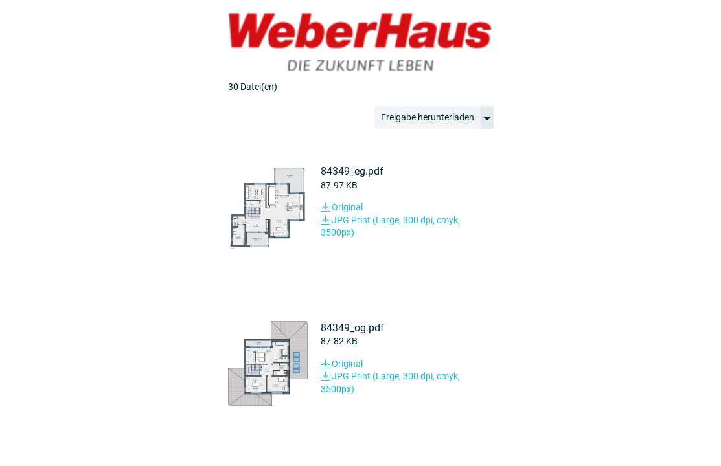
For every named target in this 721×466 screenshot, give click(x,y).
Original (342, 207)
